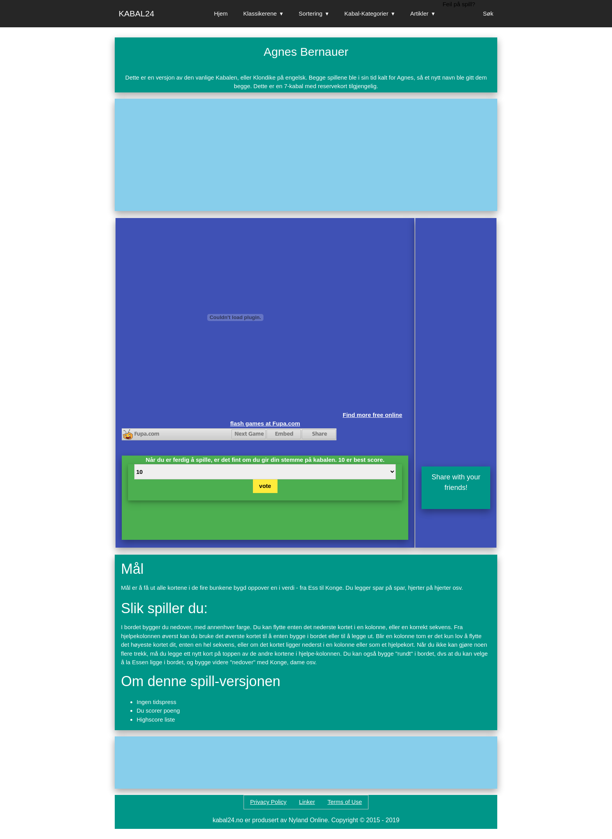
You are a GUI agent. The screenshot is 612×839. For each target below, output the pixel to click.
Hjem (221, 13)
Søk (488, 13)
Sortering (310, 13)
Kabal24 (136, 13)
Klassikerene (260, 13)
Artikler (419, 13)
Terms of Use (344, 801)
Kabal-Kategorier (366, 13)
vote (265, 485)
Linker (307, 801)
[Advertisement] (306, 154)
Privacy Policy (268, 801)
